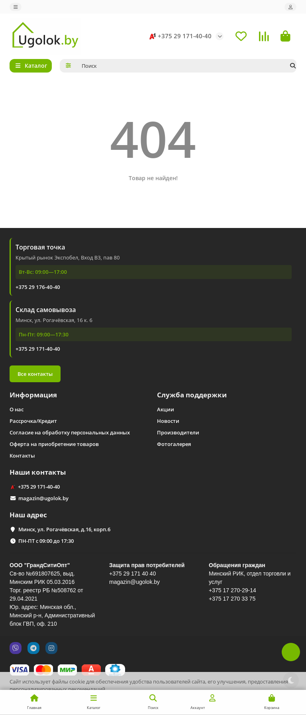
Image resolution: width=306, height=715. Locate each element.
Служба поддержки (192, 394)
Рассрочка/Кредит (33, 420)
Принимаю (278, 702)
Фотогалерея (174, 444)
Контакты (22, 455)
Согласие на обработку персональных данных (70, 432)
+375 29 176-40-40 (38, 287)
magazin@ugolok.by (43, 498)
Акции (165, 409)
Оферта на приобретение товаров (54, 444)
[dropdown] (16, 7)
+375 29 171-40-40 (179, 36)
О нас (17, 409)
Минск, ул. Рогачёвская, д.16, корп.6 (64, 529)
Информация (33, 394)
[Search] (187, 66)
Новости (168, 420)
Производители (178, 432)
